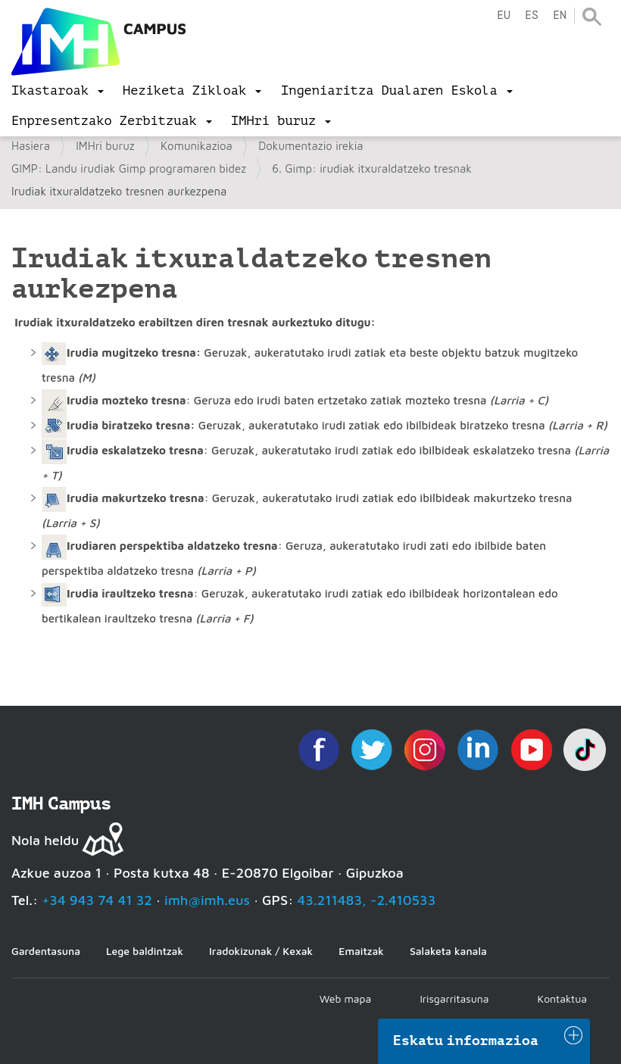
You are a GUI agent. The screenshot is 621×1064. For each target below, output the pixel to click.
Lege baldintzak (144, 950)
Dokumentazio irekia (310, 145)
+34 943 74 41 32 (97, 900)
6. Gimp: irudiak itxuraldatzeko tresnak (372, 168)
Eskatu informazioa (465, 1040)
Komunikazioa (196, 145)
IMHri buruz (105, 145)
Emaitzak (361, 950)
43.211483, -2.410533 (367, 900)
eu (503, 15)
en (559, 15)
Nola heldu (45, 840)
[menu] (57, 91)
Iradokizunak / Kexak (261, 950)
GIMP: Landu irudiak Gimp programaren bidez (128, 168)
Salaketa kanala (448, 950)
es (531, 15)
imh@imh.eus (207, 900)
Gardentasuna (45, 950)
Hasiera (30, 145)
